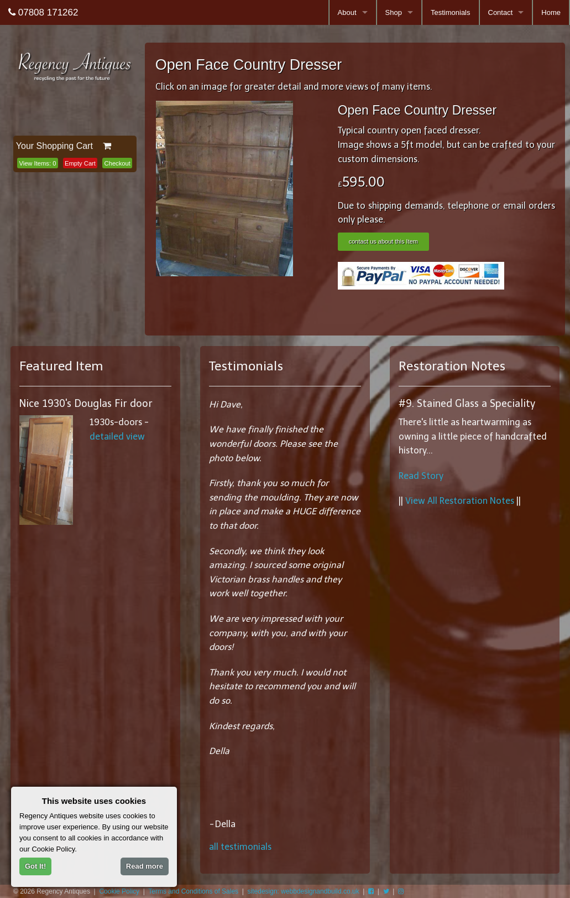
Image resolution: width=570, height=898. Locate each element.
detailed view (117, 436)
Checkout (117, 163)
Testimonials (450, 12)
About (347, 12)
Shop (393, 12)
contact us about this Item (383, 241)
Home (551, 12)
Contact (500, 12)
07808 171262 (43, 12)
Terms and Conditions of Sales (193, 891)
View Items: (37, 163)
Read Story (421, 476)
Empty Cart (80, 163)
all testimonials (240, 847)
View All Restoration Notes (459, 501)
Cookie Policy (119, 891)
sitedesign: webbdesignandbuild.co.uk (303, 891)
